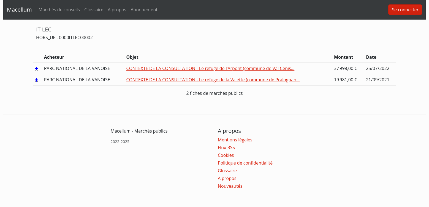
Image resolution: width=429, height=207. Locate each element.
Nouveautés (230, 186)
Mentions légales (235, 140)
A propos (117, 10)
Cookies (226, 155)
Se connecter (405, 10)
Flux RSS (226, 147)
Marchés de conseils (59, 10)
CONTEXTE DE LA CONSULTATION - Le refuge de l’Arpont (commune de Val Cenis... (210, 68)
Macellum (19, 9)
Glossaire (93, 10)
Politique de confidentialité (245, 163)
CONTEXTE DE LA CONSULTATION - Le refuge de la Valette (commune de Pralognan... (213, 80)
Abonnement (144, 10)
